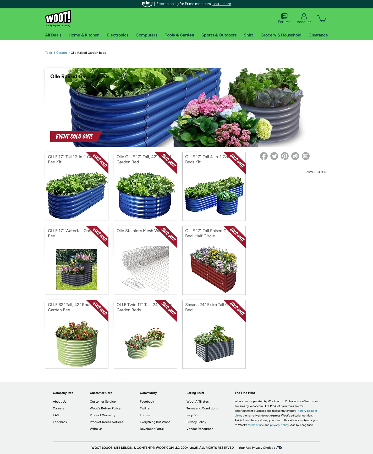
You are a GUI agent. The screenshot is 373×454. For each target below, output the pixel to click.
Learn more (221, 4)
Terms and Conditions (202, 408)
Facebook (147, 401)
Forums (284, 18)
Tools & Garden (56, 53)
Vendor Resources (199, 429)
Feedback (60, 422)
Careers (58, 408)
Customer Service (103, 401)
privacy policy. (279, 425)
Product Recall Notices (106, 422)
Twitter (145, 408)
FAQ (56, 415)
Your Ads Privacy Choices (257, 448)
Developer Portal (152, 429)
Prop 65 (192, 415)
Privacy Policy (196, 422)
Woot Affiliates (197, 401)
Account (304, 18)
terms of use (256, 425)
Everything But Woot (155, 422)
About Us (59, 401)
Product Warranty (102, 415)
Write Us (96, 429)
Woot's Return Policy (105, 408)
